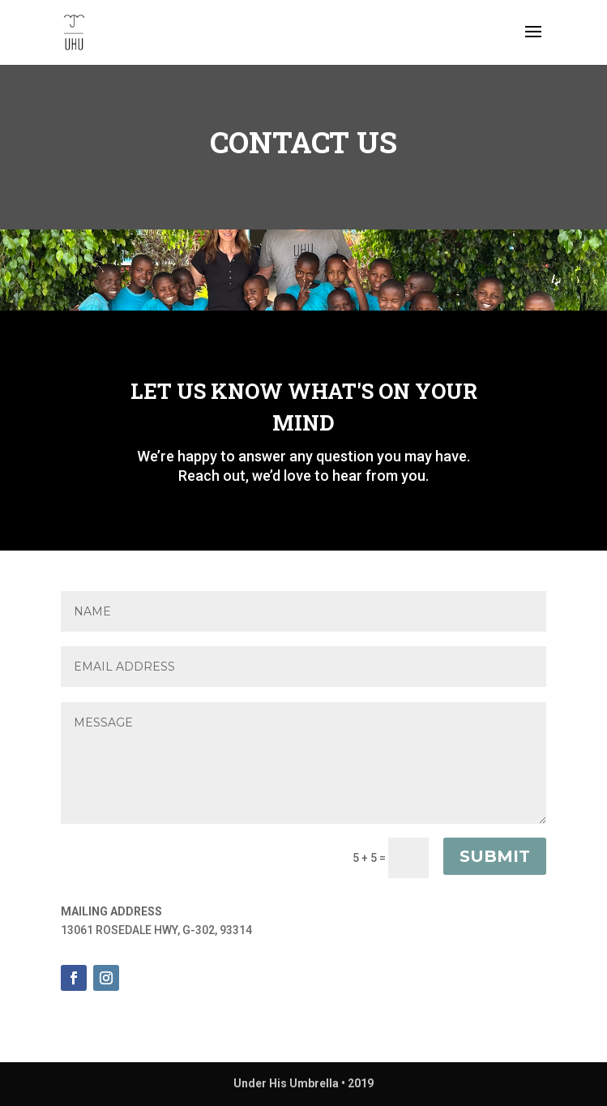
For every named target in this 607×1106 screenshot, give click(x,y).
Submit (495, 856)
